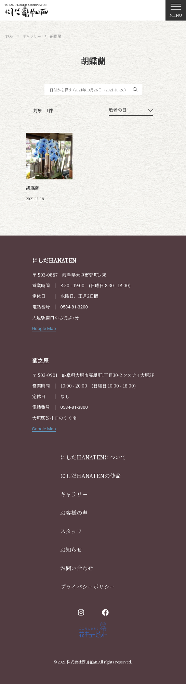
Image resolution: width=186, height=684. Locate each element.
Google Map (44, 328)
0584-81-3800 (74, 407)
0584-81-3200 (74, 306)
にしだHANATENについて (93, 457)
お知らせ (71, 550)
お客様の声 (74, 513)
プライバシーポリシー (87, 587)
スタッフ (71, 531)
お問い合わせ (76, 568)
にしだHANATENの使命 (90, 476)
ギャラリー (74, 494)
